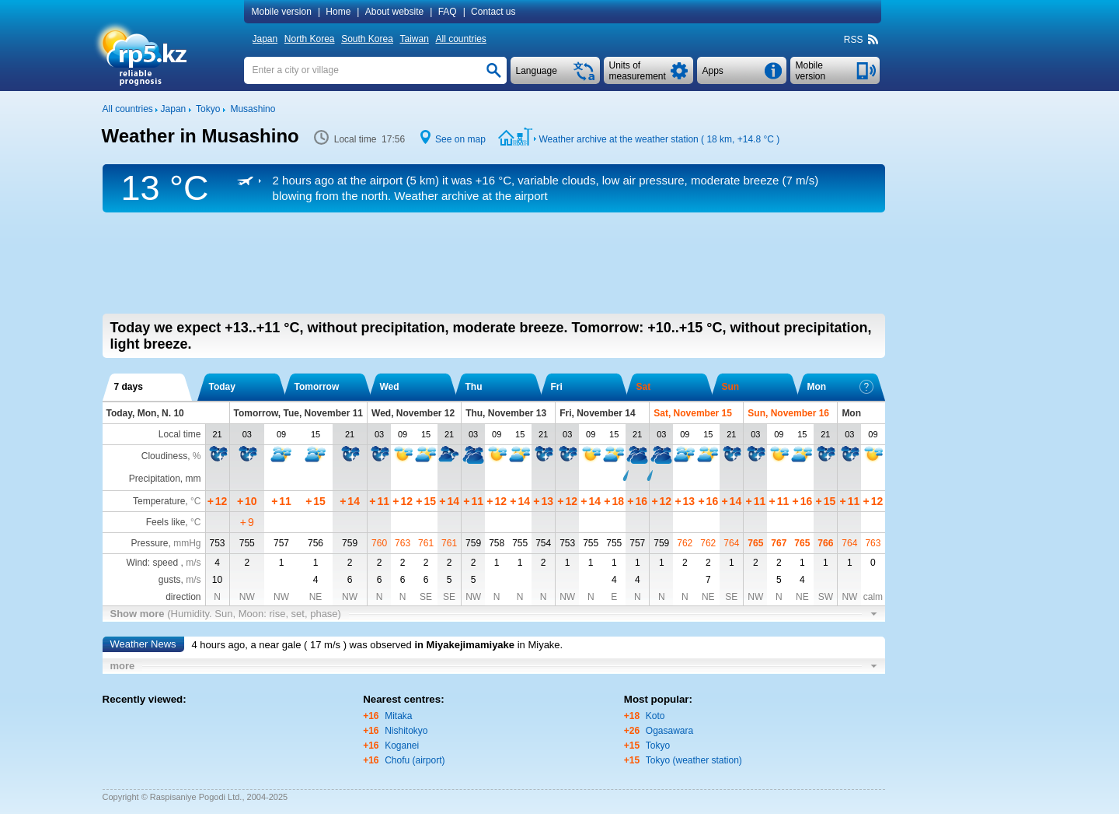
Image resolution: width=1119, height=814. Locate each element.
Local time (180, 434)
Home (338, 11)
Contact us (493, 11)
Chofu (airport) (414, 760)
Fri (557, 386)
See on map (460, 139)
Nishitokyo (406, 730)
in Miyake (539, 645)
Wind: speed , (163, 562)
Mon (840, 387)
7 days (128, 386)
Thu (474, 386)
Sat (643, 386)
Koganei (402, 745)
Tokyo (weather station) (694, 760)
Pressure (149, 543)
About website (394, 11)
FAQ (447, 11)
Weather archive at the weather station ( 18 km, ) (659, 139)
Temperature (159, 501)
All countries (460, 38)
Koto (655, 715)
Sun (731, 386)
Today (222, 386)
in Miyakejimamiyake (464, 645)
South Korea (367, 38)
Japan (265, 38)
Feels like (166, 522)
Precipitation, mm (165, 478)
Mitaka (398, 715)
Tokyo (658, 745)
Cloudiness (164, 456)
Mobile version (282, 11)
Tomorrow (317, 386)
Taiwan (414, 38)
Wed (389, 386)
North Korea (309, 38)
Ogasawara (669, 730)
